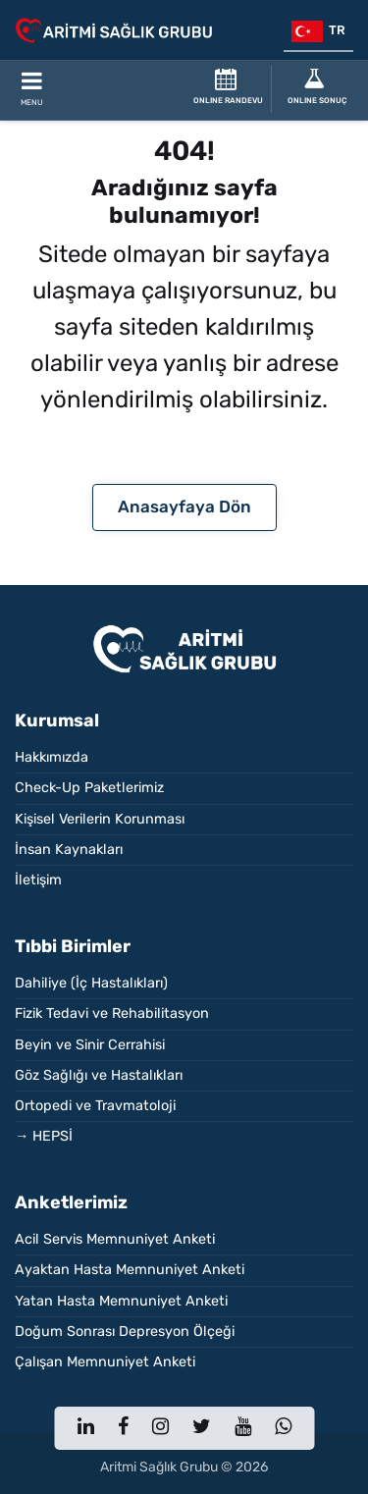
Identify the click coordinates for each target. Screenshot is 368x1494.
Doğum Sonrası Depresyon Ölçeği (125, 1331)
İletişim (38, 880)
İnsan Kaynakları (69, 849)
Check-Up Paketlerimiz (89, 787)
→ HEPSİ (44, 1136)
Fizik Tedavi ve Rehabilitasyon (112, 1013)
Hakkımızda (51, 757)
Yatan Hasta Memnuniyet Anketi (121, 1301)
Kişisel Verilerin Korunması (99, 819)
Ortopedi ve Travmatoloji (95, 1105)
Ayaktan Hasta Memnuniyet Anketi (129, 1269)
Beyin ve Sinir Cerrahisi (90, 1045)
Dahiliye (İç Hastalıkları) (91, 983)
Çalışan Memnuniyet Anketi (105, 1362)
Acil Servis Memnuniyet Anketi (115, 1239)
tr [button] (318, 31)
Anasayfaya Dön (184, 506)
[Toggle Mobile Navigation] (31, 90)
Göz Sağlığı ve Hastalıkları (99, 1075)
